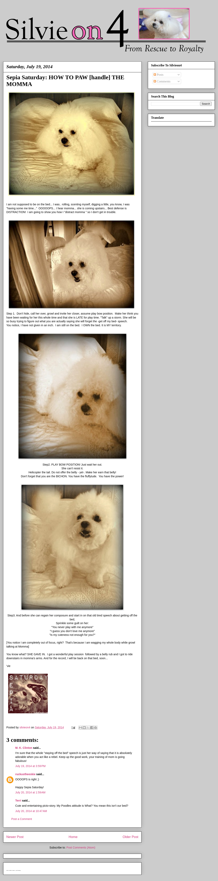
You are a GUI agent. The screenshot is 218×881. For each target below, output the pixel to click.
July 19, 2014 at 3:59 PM (30, 766)
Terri (18, 800)
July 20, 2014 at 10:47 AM (31, 811)
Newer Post (15, 837)
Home (73, 837)
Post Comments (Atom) (80, 847)
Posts (159, 74)
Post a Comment (21, 819)
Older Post (130, 837)
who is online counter (10, 870)
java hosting (18, 870)
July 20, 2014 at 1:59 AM (30, 792)
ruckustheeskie (25, 774)
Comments (162, 81)
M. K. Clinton (23, 747)
